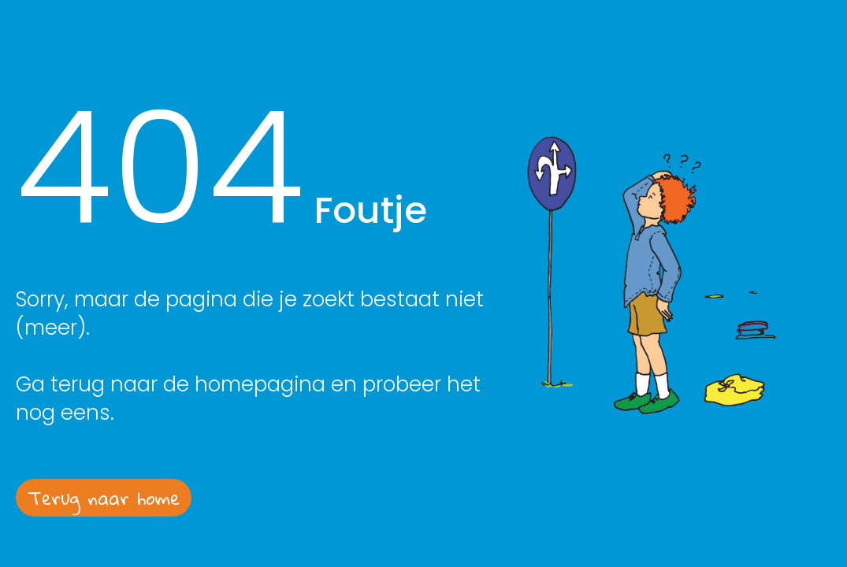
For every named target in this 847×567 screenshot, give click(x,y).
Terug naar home (104, 497)
